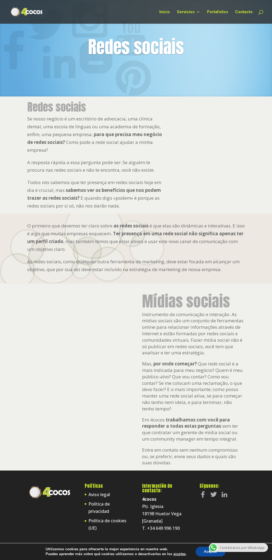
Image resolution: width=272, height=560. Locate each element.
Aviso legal (99, 494)
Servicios (186, 12)
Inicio (164, 12)
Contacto (244, 12)
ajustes (179, 554)
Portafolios (217, 12)
